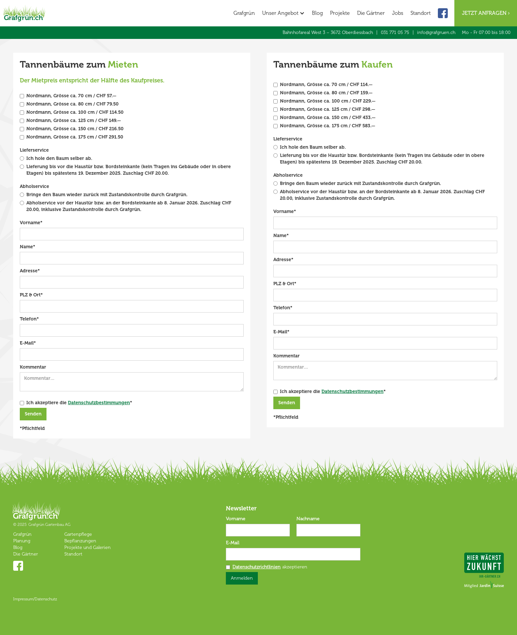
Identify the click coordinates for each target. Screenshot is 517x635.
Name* (27, 247)
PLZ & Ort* (31, 295)
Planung (21, 541)
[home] (24, 10)
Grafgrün (244, 13)
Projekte (340, 13)
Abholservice (34, 186)
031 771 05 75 (395, 32)
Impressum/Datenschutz (35, 599)
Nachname (307, 519)
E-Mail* (28, 343)
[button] (283, 13)
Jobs (397, 13)
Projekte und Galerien (87, 547)
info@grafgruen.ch (436, 32)
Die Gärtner (371, 13)
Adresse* (30, 271)
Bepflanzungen (80, 541)
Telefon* (29, 319)
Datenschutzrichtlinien (256, 567)
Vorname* (31, 223)
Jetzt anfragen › (486, 13)
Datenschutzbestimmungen (99, 403)
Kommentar (33, 367)
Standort (421, 13)
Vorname (235, 519)
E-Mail (232, 543)
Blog (317, 13)
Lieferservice (34, 150)
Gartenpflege (78, 534)
